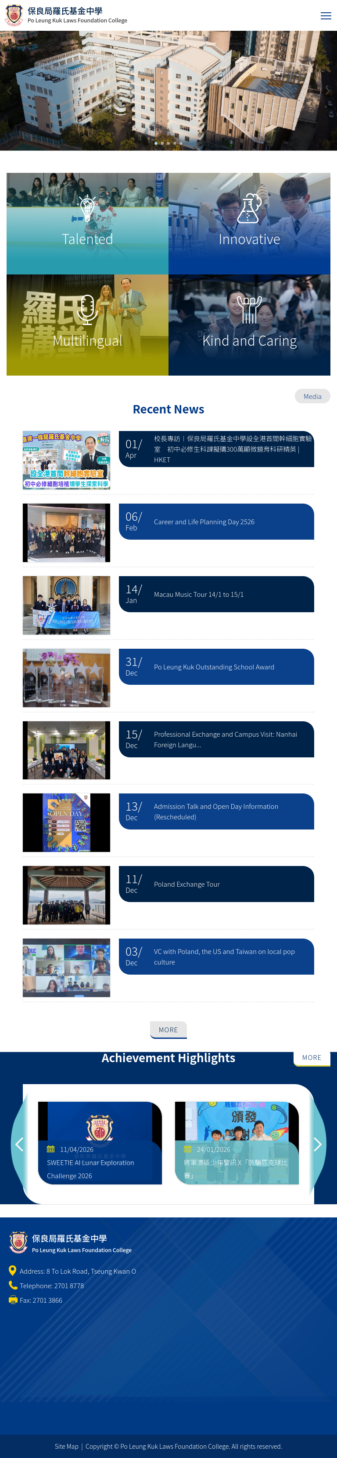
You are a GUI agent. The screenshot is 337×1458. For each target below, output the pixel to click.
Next (317, 1144)
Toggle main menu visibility (327, 13)
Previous (19, 1144)
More (168, 1029)
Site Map (67, 1446)
